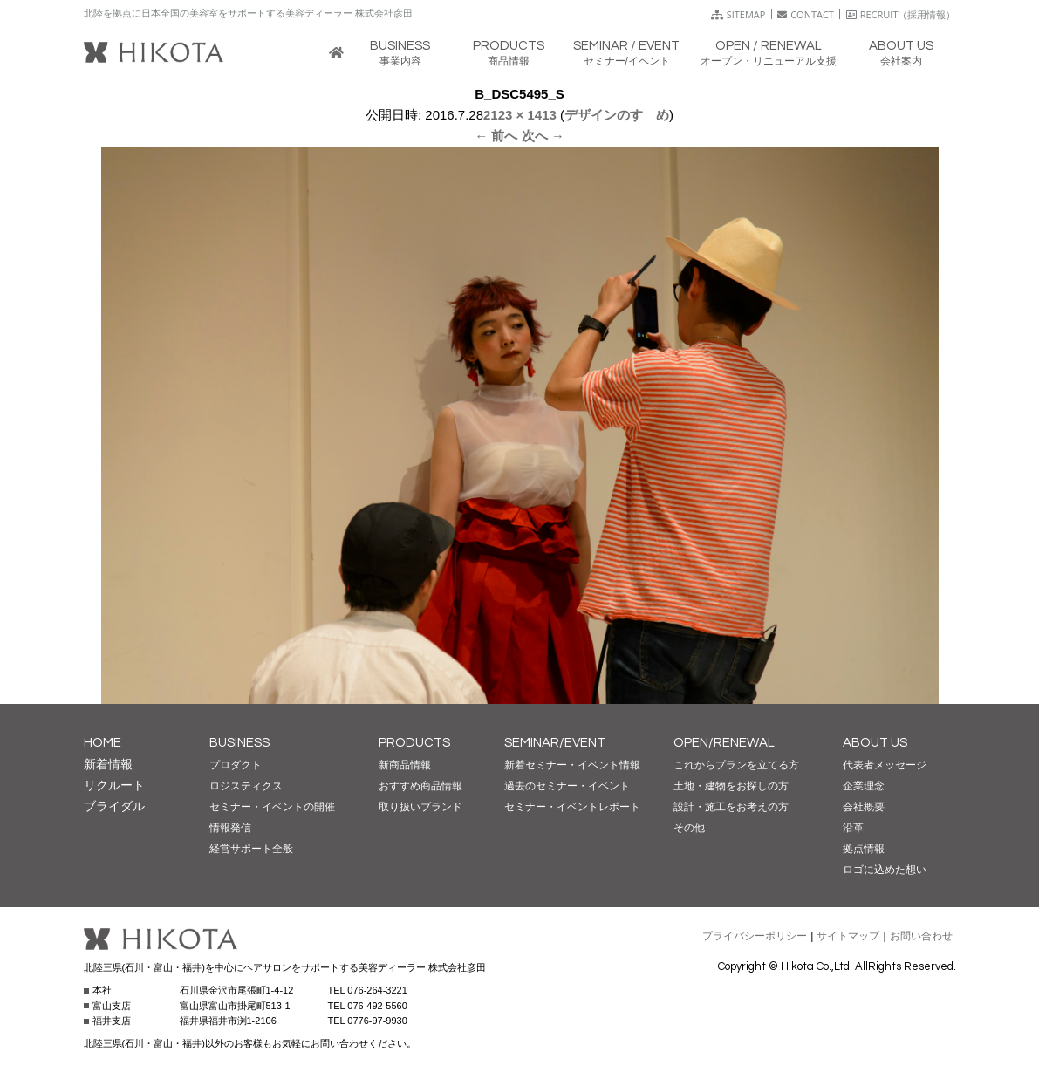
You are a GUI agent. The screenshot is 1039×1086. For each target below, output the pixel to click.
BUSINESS (239, 742)
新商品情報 (405, 765)
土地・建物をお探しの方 (731, 786)
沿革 (853, 828)
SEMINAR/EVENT (554, 742)
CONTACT (805, 14)
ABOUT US (875, 742)
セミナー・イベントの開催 (272, 807)
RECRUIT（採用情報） (901, 14)
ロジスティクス (246, 786)
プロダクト (235, 765)
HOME (102, 742)
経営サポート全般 (251, 849)
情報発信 (230, 828)
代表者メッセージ (884, 765)
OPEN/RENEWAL (724, 742)
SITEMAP (738, 14)
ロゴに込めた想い (884, 870)
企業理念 (864, 786)
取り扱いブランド (420, 807)
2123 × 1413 (520, 114)
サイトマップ (848, 936)
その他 (689, 828)
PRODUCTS (414, 742)
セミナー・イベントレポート (572, 807)
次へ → (543, 135)
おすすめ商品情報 (420, 786)
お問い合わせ (921, 936)
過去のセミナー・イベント (567, 786)
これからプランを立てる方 (736, 765)
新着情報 (108, 764)
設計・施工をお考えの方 (731, 807)
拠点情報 (864, 849)
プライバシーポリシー (754, 936)
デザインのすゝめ (616, 114)
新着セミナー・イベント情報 (572, 765)
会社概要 (864, 807)
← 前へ (496, 135)
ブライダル (114, 806)
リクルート (114, 785)
